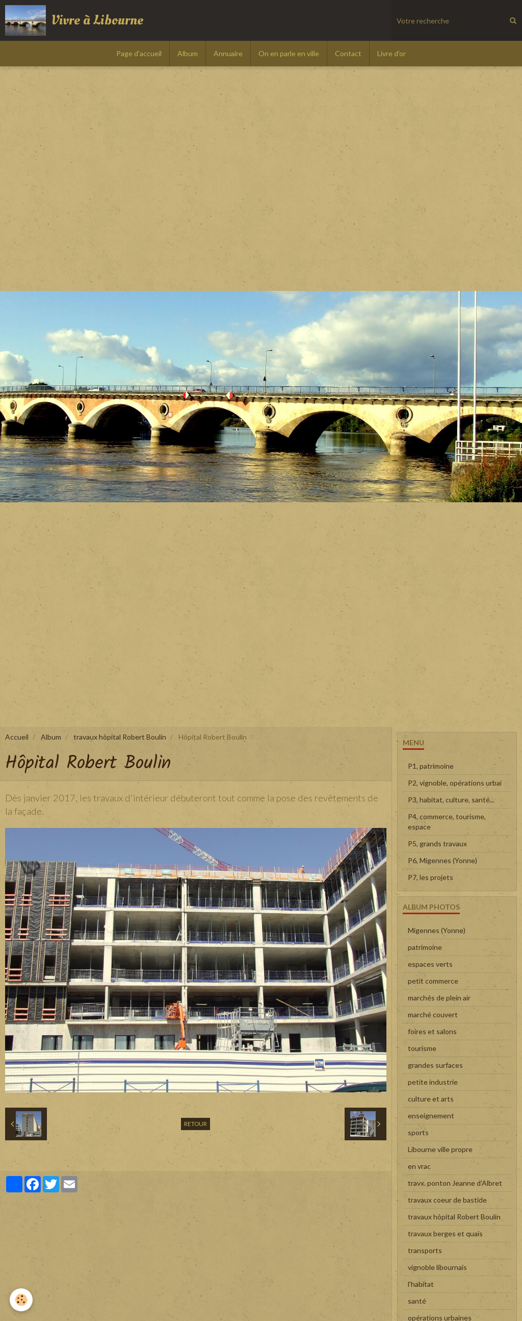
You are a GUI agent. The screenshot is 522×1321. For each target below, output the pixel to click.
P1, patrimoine (431, 766)
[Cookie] (21, 1299)
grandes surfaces (435, 1065)
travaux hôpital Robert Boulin (119, 736)
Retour (195, 1124)
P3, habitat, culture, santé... (451, 799)
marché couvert (433, 1014)
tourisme (422, 1048)
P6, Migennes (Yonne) (442, 860)
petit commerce (433, 980)
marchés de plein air (439, 997)
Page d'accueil (139, 53)
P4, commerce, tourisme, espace (447, 821)
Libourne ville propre (440, 1149)
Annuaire (228, 53)
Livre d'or (391, 53)
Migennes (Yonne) (436, 930)
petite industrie (433, 1082)
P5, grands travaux (437, 843)
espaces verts (430, 964)
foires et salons (432, 1031)
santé (417, 1300)
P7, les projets (430, 877)
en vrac (419, 1166)
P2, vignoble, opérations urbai (455, 782)
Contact (348, 53)
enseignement (431, 1115)
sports (418, 1132)
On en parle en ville (288, 53)
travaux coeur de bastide (447, 1199)
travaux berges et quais (445, 1233)
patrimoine (425, 947)
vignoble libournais (437, 1267)
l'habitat (421, 1284)
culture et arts (431, 1098)
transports (425, 1250)
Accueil (17, 736)
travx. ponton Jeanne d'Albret (455, 1183)
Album (187, 53)
